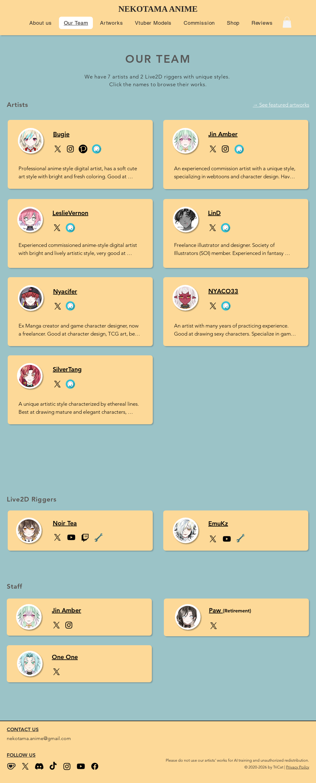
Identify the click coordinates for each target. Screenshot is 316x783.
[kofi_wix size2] (11, 766)
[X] (57, 149)
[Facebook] (94, 766)
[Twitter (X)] (25, 766)
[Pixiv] (83, 149)
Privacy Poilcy (297, 767)
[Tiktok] (53, 766)
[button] (40, 23)
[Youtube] (80, 766)
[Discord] (39, 766)
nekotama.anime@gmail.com (39, 738)
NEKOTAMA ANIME (158, 9)
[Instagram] (70, 149)
